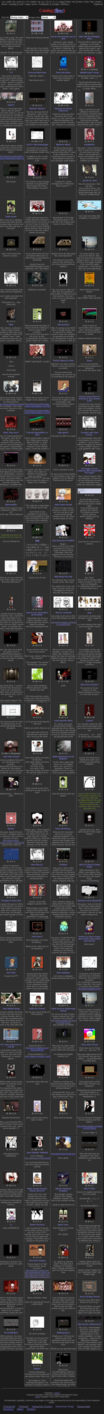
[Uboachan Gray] (65, 1406)
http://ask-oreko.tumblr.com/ (37, 1275)
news (79, 2)
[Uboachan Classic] (42, 1406)
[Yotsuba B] (9, 1406)
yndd (9, 2)
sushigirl (55, 4)
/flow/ (59, 10)
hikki (68, 2)
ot (50, 2)
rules (86, 2)
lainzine (64, 4)
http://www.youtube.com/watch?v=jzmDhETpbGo (64, 1021)
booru (34, 4)
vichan (57, 1393)
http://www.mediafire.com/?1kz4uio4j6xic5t (37, 1049)
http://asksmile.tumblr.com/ (37, 1270)
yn (4, 2)
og (39, 2)
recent (98, 2)
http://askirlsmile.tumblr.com (63, 1154)
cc (53, 2)
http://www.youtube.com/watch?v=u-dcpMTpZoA (64, 623)
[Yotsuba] (23, 1406)
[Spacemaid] (83, 1406)
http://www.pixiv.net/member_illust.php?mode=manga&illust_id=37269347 (42, 405)
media (33, 2)
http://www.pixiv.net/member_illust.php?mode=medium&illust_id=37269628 (42, 411)
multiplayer (44, 4)
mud (21, 4)
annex (4, 4)
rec (73, 2)
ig (43, 2)
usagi (27, 4)
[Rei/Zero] (8, 1409)
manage (13, 4)
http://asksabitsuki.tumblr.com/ (38, 1272)
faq (92, 2)
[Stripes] (31, 1409)
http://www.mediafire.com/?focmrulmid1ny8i (89, 989)
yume (19, 2)
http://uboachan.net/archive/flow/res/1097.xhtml (45, 1158)
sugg (61, 2)
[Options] (98, 4)
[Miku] (20, 1409)
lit (28, 2)
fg (14, 2)
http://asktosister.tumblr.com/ (37, 1277)
